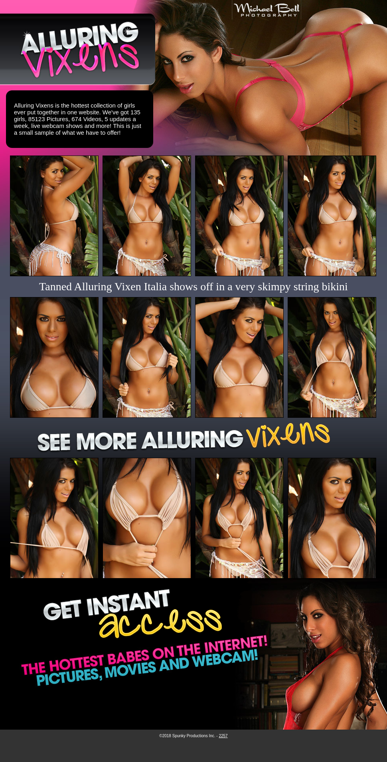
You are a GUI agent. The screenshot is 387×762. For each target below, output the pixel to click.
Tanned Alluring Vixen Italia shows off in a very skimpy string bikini (193, 286)
